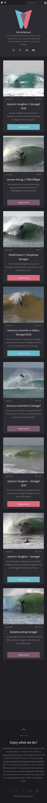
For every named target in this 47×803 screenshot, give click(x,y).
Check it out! (23, 127)
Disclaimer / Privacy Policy (23, 796)
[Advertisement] (23, 693)
